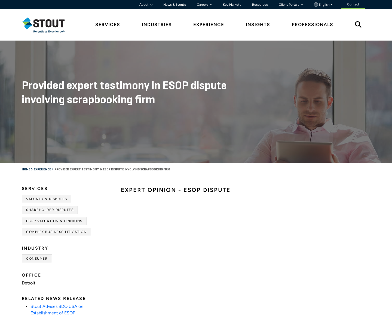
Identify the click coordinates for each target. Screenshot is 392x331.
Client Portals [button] (289, 5)
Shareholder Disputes (50, 210)
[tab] (48, 25)
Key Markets (232, 5)
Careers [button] (203, 5)
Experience (42, 169)
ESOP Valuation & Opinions (54, 221)
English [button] (322, 5)
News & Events (174, 5)
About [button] (144, 5)
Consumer (37, 258)
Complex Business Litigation (56, 232)
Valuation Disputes (46, 199)
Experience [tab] (208, 24)
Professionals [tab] (312, 24)
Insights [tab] (258, 24)
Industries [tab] (157, 24)
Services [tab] (107, 24)
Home (26, 169)
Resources (260, 5)
